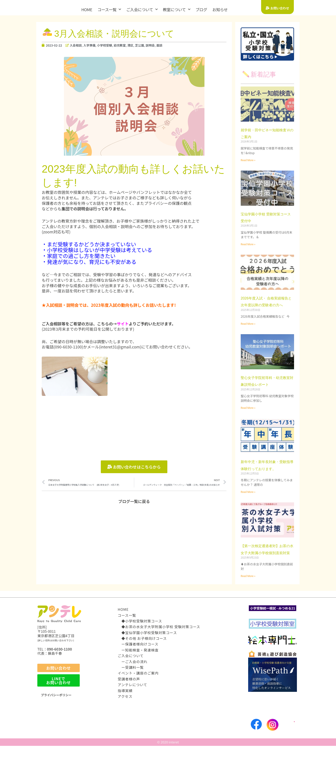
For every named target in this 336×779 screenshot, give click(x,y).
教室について (176, 9)
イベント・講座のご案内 (138, 706)
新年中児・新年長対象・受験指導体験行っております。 (267, 487)
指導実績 (125, 723)
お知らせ (220, 9)
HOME (86, 9)
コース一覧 (109, 9)
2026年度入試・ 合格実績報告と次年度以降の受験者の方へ (267, 309)
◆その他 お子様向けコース (142, 671)
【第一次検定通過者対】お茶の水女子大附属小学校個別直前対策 (267, 578)
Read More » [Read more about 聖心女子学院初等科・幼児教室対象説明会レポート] (248, 426)
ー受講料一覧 (131, 700)
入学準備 (92, 49)
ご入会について (141, 9)
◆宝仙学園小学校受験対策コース (147, 665)
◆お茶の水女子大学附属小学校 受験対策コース (159, 659)
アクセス (125, 729)
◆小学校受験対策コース (140, 654)
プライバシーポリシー (58, 727)
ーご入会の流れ (132, 694)
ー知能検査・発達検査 (138, 683)
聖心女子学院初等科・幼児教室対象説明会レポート (267, 396)
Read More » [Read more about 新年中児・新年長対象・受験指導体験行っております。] (248, 517)
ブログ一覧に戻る (134, 507)
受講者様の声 (129, 712)
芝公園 (147, 49)
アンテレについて (132, 717)
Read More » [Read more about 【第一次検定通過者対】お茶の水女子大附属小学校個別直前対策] (248, 609)
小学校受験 (109, 49)
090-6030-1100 (59, 682)
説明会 (159, 49)
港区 (137, 49)
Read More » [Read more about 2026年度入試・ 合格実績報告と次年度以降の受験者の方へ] (248, 335)
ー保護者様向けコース (138, 677)
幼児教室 (125, 49)
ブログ (201, 9)
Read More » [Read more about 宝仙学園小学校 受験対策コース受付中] (248, 249)
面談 (168, 49)
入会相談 (78, 49)
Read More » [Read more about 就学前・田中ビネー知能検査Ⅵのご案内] (248, 164)
